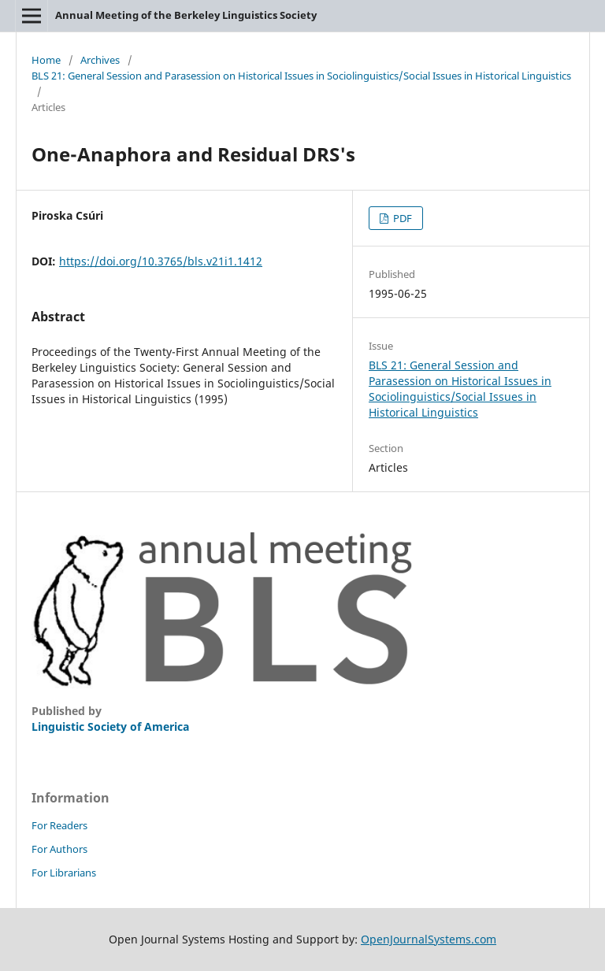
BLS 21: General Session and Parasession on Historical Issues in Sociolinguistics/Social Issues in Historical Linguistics (301, 76)
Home (46, 60)
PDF (401, 218)
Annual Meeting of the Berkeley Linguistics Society (186, 15)
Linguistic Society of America (110, 726)
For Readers (59, 825)
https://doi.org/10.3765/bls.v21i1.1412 (160, 261)
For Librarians (64, 872)
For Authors (59, 849)
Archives (100, 60)
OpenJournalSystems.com (428, 939)
